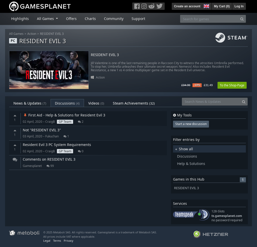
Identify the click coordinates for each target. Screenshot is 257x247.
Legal (46, 240)
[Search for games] (209, 19)
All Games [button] (46, 18)
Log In (239, 6)
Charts (90, 18)
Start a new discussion (191, 124)
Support (138, 18)
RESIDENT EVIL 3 (52, 34)
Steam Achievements (134, 103)
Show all (186, 148)
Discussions (67, 103)
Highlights (20, 18)
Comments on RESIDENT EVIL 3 (49, 159)
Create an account (187, 6)
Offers (71, 18)
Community (113, 18)
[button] (206, 5)
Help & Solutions (191, 163)
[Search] (242, 19)
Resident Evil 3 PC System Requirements (57, 144)
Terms (57, 240)
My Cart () (222, 6)
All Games (16, 34)
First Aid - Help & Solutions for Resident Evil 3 (64, 115)
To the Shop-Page (232, 85)
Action (31, 34)
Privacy (68, 240)
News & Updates (29, 103)
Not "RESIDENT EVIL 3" (42, 130)
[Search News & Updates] (211, 102)
